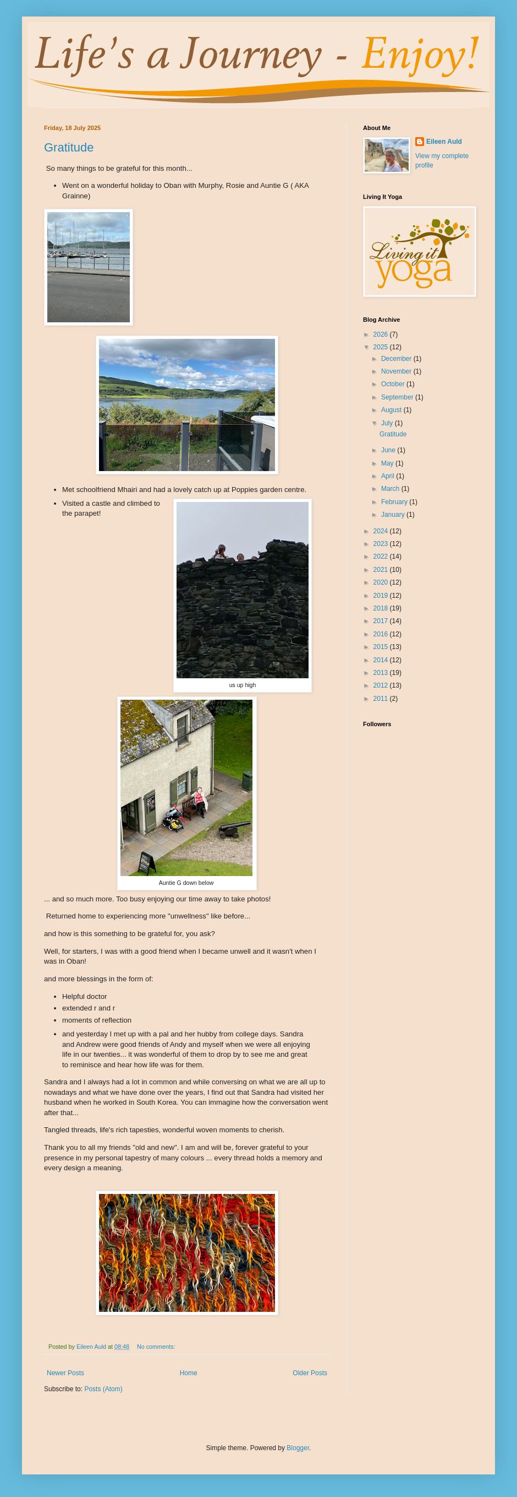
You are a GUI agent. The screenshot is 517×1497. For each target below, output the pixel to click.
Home (188, 1373)
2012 (381, 685)
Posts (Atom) (103, 1389)
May (388, 463)
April (388, 476)
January (393, 514)
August (392, 410)
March (391, 489)
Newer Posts (65, 1373)
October (393, 384)
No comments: (157, 1346)
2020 (381, 582)
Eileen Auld (444, 141)
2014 (381, 660)
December (397, 359)
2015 (381, 647)
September (398, 397)
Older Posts (310, 1373)
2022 (381, 556)
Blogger (298, 1448)
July (388, 423)
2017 (381, 621)
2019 (381, 595)
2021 (381, 570)
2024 (381, 531)
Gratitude (69, 147)
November (397, 371)
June (389, 450)
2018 (381, 608)
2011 (381, 698)
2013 (381, 673)
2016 (381, 634)
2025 (381, 347)
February (395, 502)
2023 (381, 544)
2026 (381, 334)
